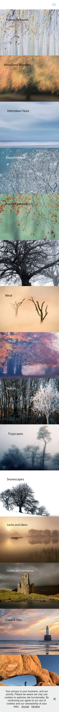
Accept (25, 706)
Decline (35, 706)
